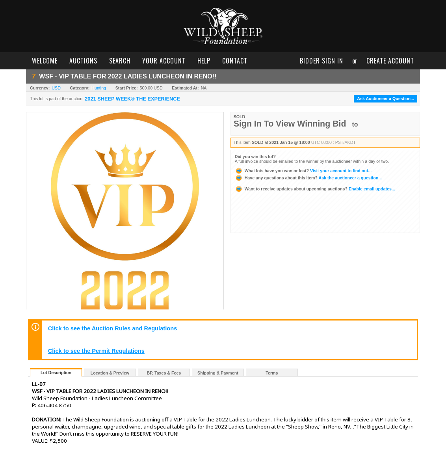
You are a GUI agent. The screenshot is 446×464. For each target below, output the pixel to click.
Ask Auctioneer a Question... (385, 98)
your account (164, 60)
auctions (83, 60)
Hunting (98, 88)
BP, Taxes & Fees (164, 373)
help (203, 60)
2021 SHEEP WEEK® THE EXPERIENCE (132, 99)
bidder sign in (321, 60)
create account (390, 60)
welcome (45, 60)
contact (234, 60)
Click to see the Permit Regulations (96, 351)
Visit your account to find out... (303, 170)
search (119, 60)
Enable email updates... (315, 188)
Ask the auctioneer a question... (308, 177)
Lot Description (56, 372)
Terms (272, 373)
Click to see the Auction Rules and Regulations (112, 328)
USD (56, 88)
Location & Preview (110, 373)
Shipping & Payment (217, 373)
